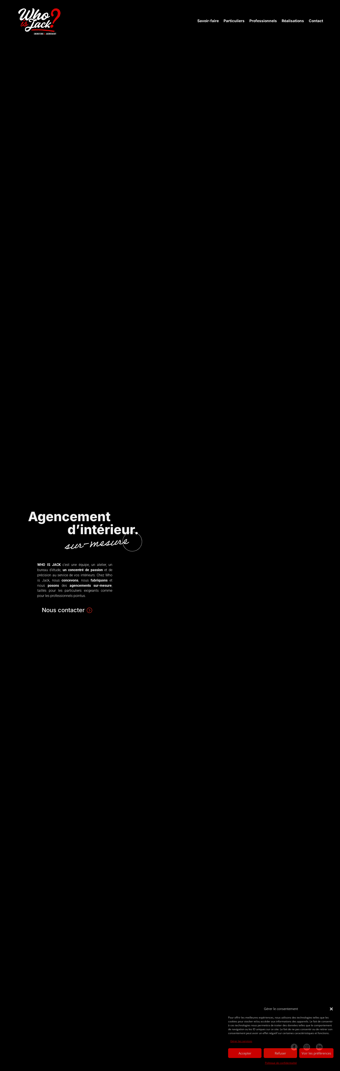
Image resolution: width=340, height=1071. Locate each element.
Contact (316, 21)
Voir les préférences (316, 1053)
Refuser (280, 1053)
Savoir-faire (208, 21)
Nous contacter (63, 610)
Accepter (245, 1053)
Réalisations (293, 21)
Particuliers (234, 21)
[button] (331, 1009)
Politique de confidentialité (281, 1063)
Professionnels (263, 21)
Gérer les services (241, 1041)
